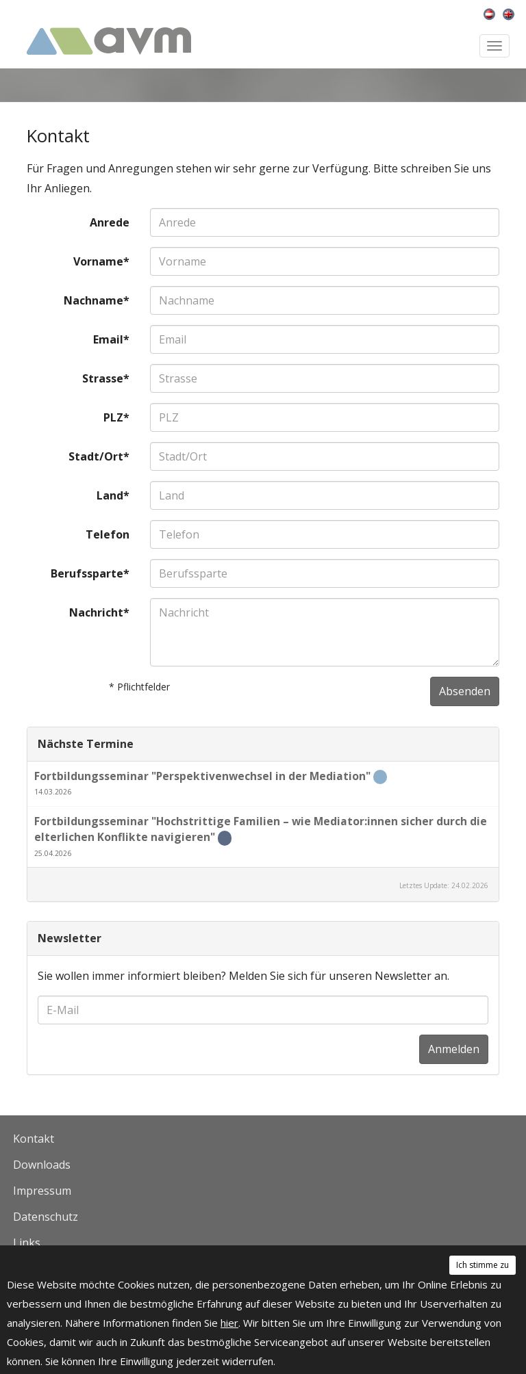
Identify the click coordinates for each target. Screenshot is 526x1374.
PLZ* (116, 417)
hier (229, 1323)
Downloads (42, 1164)
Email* (111, 339)
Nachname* (96, 300)
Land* (113, 495)
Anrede (109, 222)
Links (26, 1242)
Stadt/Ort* (98, 456)
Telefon (107, 534)
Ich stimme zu (482, 1265)
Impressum (42, 1190)
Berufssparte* (90, 573)
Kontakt (33, 1138)
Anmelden (453, 1049)
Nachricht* (99, 612)
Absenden (464, 691)
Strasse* (105, 378)
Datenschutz (45, 1216)
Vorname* (101, 261)
